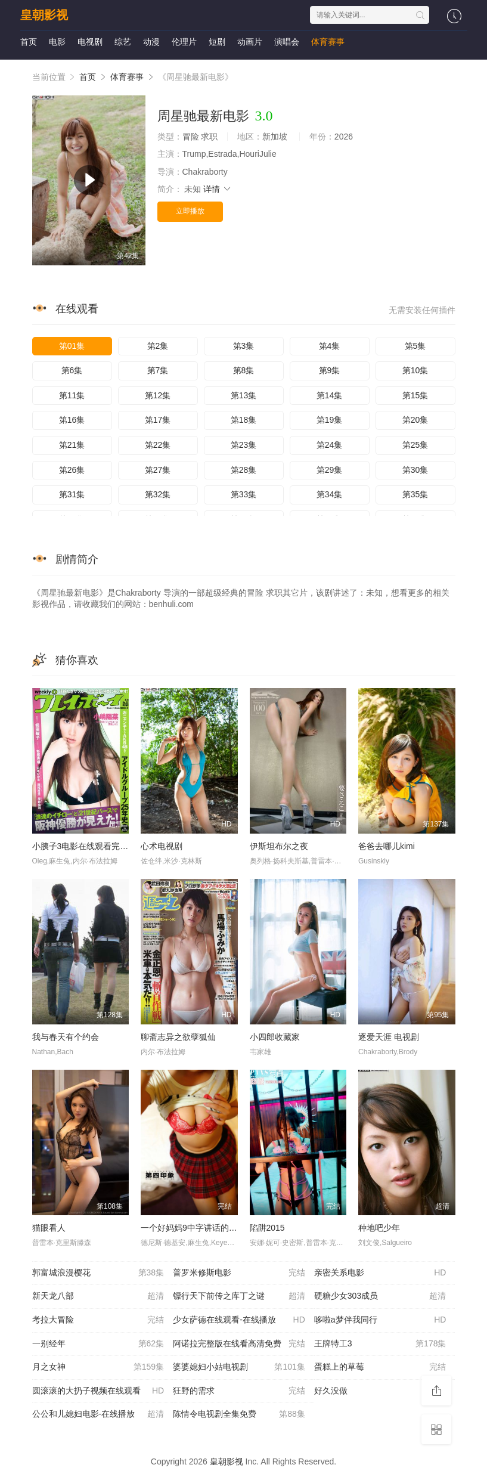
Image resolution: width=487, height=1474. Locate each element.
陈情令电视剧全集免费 (239, 1414)
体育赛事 (328, 42)
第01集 (72, 346)
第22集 (158, 445)
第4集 (329, 346)
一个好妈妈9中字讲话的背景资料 (201, 1228)
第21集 (72, 445)
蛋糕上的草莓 (380, 1367)
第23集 (244, 445)
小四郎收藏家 (275, 1037)
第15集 (415, 395)
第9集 (329, 370)
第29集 (330, 470)
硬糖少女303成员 (380, 1296)
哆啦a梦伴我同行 (380, 1320)
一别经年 (98, 1344)
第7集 (158, 370)
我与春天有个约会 (65, 1037)
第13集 (244, 395)
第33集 (244, 494)
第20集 (415, 420)
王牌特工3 (380, 1344)
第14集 (330, 395)
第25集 (415, 445)
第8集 (244, 370)
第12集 (158, 395)
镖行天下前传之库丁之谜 (239, 1296)
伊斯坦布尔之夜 (279, 846)
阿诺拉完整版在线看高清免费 (239, 1344)
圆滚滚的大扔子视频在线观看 (98, 1391)
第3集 (244, 346)
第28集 (244, 470)
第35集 (415, 494)
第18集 (244, 420)
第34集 (330, 494)
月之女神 (98, 1367)
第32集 (158, 494)
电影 (57, 42)
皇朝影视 (44, 14)
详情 (217, 189)
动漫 (151, 42)
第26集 (72, 470)
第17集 (158, 420)
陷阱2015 (267, 1228)
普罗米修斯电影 (239, 1273)
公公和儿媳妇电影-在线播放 (98, 1414)
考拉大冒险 (98, 1320)
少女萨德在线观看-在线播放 (239, 1320)
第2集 (158, 346)
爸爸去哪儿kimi (386, 846)
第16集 (72, 420)
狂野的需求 (239, 1391)
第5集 (415, 346)
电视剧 (90, 42)
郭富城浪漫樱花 (98, 1273)
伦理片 (184, 42)
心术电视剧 (161, 846)
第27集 (158, 470)
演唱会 (286, 42)
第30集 (415, 470)
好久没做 (380, 1391)
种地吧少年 (379, 1228)
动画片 (249, 42)
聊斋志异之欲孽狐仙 (178, 1037)
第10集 (415, 370)
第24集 (330, 445)
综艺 (122, 42)
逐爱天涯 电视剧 (388, 1037)
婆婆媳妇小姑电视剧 (239, 1367)
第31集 (72, 494)
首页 (28, 42)
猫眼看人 (49, 1228)
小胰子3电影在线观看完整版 (84, 846)
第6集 (72, 370)
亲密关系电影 (380, 1273)
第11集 (72, 395)
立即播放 (190, 211)
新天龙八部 (98, 1296)
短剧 (217, 42)
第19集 (330, 420)
